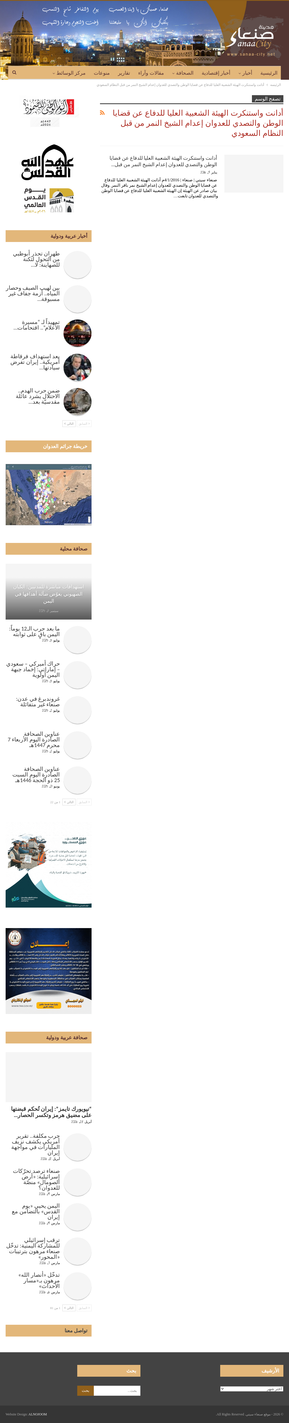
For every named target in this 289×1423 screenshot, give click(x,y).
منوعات (102, 73)
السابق (84, 423)
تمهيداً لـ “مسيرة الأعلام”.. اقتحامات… (36, 325)
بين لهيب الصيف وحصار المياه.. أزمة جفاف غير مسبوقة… (33, 293)
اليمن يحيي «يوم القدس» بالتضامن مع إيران (36, 1211)
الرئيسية (268, 73)
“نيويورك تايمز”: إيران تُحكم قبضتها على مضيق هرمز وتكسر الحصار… (51, 1111)
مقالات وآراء (151, 73)
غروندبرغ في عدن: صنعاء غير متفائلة (38, 701)
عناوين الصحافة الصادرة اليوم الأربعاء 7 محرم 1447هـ (34, 739)
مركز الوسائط (71, 73)
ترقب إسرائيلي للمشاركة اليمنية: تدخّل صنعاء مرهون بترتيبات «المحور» (33, 1248)
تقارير (124, 73)
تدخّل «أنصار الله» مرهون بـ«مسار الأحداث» (39, 1280)
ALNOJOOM (37, 1414)
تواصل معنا (76, 1330)
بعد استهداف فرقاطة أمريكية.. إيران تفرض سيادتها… (35, 362)
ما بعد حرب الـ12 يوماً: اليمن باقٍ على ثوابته (34, 631)
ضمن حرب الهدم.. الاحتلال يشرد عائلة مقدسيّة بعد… (38, 396)
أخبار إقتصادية (216, 73)
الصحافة (185, 73)
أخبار (247, 73)
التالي (69, 423)
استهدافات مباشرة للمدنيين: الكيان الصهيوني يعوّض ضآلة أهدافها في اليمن (48, 594)
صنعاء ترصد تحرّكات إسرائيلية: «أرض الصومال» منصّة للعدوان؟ (36, 1179)
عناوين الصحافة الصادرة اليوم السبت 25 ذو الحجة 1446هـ (36, 775)
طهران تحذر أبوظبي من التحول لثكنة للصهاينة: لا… (36, 259)
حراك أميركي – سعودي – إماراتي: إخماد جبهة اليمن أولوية (33, 669)
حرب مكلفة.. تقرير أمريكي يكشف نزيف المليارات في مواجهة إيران (35, 1144)
